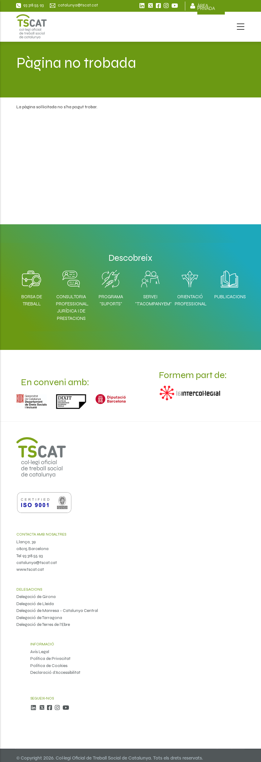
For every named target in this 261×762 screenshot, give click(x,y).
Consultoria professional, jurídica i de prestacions (71, 307)
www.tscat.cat (30, 569)
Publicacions (229, 296)
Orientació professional (190, 300)
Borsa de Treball (31, 300)
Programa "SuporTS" (111, 300)
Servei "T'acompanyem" (150, 300)
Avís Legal (39, 651)
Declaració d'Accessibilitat (55, 672)
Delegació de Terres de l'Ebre (43, 624)
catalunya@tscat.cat (36, 562)
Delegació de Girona (36, 596)
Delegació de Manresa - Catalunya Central (57, 610)
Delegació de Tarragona (39, 617)
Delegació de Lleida (35, 603)
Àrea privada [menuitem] (206, 7)
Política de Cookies (48, 665)
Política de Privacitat (50, 658)
